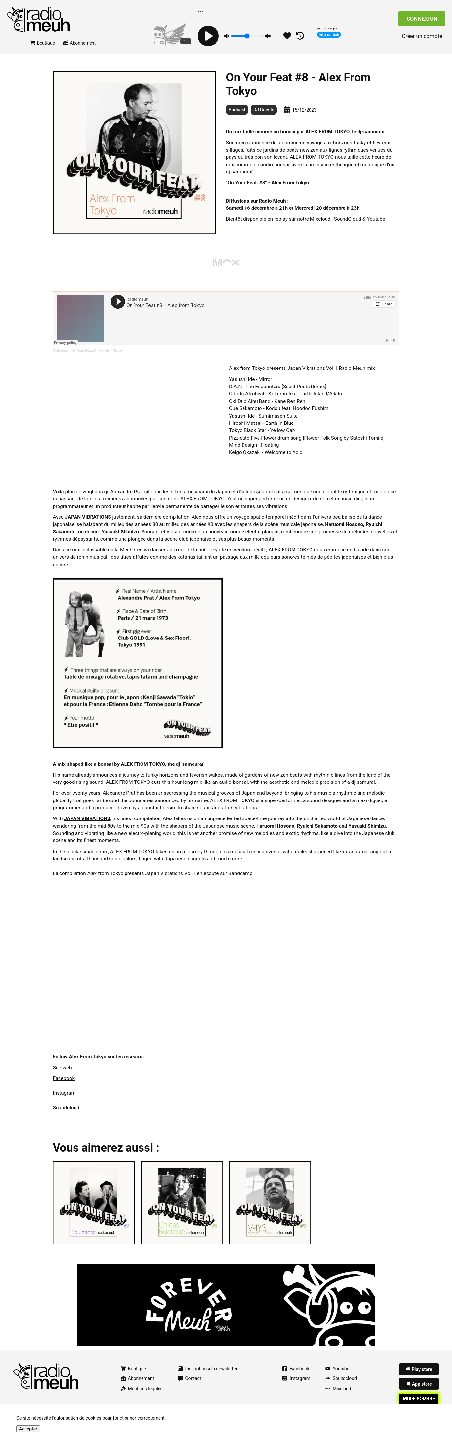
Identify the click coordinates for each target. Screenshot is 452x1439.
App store (419, 1391)
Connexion (422, 22)
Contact (189, 1386)
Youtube (337, 1376)
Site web (62, 1075)
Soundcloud (66, 1115)
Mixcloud (320, 226)
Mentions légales (142, 1395)
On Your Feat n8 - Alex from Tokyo (97, 358)
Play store (419, 1376)
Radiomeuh (61, 358)
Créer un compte (422, 39)
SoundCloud (347, 226)
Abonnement (79, 50)
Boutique (42, 50)
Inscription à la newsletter (208, 1376)
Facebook (64, 1086)
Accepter (28, 1428)
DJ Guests (263, 117)
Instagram (64, 1101)
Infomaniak (329, 34)
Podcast (237, 117)
